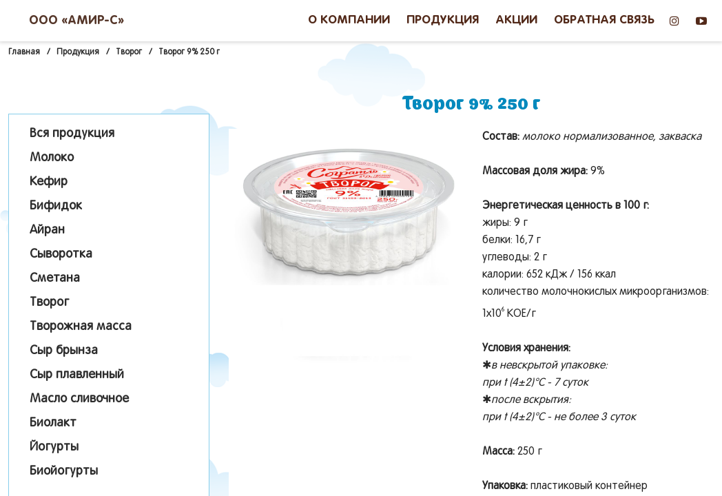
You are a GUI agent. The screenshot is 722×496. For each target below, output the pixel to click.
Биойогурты (64, 471)
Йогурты (54, 447)
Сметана (55, 279)
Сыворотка (61, 254)
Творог (49, 303)
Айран (47, 230)
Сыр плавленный (77, 375)
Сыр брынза (64, 351)
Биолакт (53, 423)
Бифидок (56, 206)
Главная (24, 52)
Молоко (52, 158)
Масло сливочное (79, 399)
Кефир (49, 182)
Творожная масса (81, 327)
